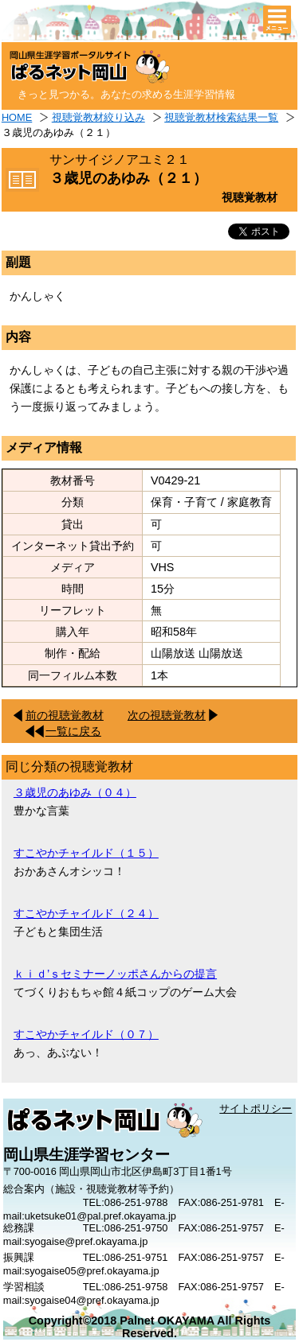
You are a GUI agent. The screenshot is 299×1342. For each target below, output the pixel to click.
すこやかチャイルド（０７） (86, 1034)
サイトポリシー (255, 1108)
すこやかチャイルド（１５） (86, 852)
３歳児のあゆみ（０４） (75, 792)
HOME (17, 117)
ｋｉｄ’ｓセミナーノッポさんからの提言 (115, 973)
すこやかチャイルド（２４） (86, 913)
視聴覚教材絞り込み (98, 117)
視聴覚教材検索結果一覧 (221, 117)
